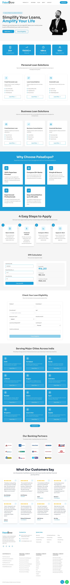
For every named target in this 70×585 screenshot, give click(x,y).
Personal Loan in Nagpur (57, 563)
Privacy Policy (49, 537)
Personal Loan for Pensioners (24, 565)
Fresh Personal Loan (6, 556)
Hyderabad (38, 563)
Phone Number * (12, 310)
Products (26, 2)
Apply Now (63, 2)
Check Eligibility (21, 31)
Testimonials (38, 541)
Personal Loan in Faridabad (58, 559)
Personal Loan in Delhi (57, 557)
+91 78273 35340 (24, 538)
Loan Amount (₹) (8, 263)
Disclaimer (60, 537)
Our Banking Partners (51, 535)
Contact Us (49, 539)
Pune (37, 569)
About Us (38, 535)
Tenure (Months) (8, 276)
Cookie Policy (39, 539)
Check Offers (12, 369)
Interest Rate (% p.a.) (9, 269)
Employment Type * (13, 316)
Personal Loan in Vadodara (57, 565)
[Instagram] (3, 546)
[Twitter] (6, 546)
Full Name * (11, 303)
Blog (39, 2)
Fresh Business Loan (6, 562)
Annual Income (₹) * (39, 316)
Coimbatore (38, 575)
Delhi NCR (38, 558)
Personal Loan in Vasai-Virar (58, 572)
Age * (37, 310)
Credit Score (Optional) (14, 329)
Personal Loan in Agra (56, 569)
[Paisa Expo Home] (8, 2)
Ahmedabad (38, 571)
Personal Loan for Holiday (24, 571)
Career (48, 541)
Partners (33, 2)
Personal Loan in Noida (57, 560)
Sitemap (59, 541)
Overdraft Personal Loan (6, 560)
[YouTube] (12, 546)
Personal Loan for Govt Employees (25, 563)
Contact (49, 2)
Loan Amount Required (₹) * (14, 322)
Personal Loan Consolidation (7, 558)
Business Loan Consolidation (7, 564)
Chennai (37, 565)
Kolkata (37, 567)
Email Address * (39, 303)
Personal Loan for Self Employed (25, 558)
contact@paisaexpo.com (26, 541)
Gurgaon (37, 573)
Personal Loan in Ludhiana (57, 562)
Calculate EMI (19, 283)
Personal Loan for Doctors (24, 567)
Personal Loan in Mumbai (57, 566)
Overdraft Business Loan (7, 566)
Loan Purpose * (39, 322)
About (43, 2)
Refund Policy (60, 539)
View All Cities (35, 425)
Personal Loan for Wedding (24, 569)
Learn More (12, 96)
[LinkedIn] (9, 546)
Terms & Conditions (40, 537)
